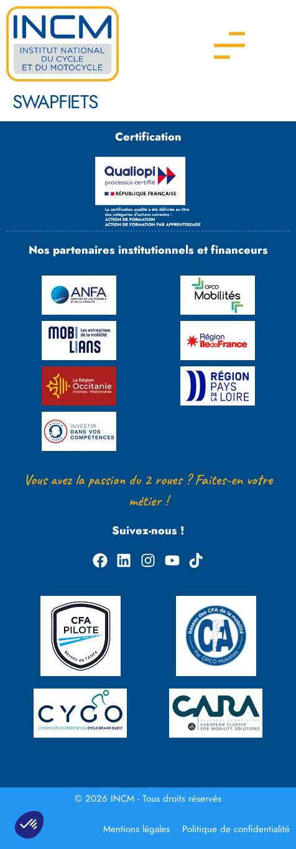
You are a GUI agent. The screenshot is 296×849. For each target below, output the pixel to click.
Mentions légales (136, 829)
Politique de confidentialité (236, 829)
